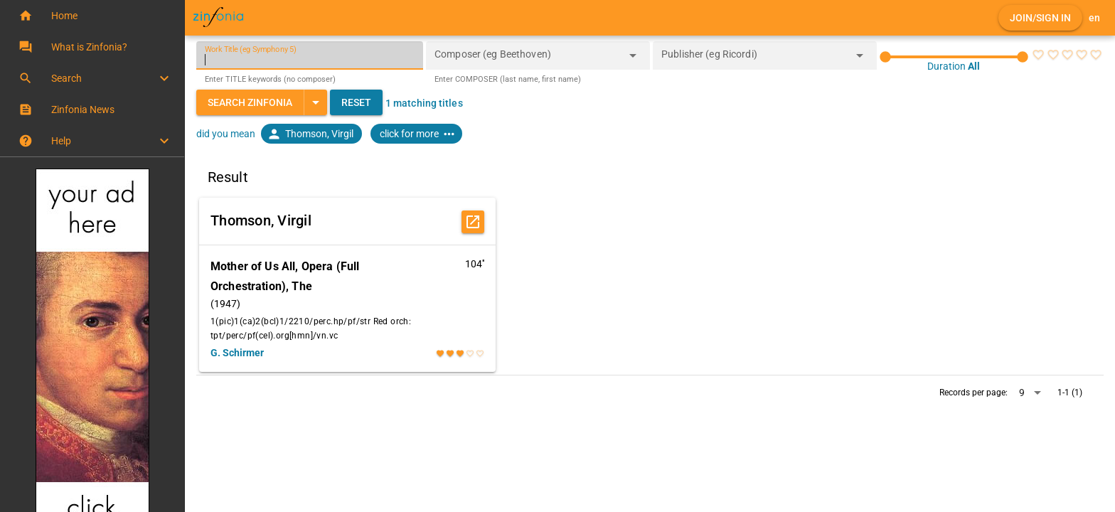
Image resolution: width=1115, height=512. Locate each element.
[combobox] (527, 59)
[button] (92, 15)
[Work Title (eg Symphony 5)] (310, 55)
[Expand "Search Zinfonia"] (315, 102)
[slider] (954, 57)
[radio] (1038, 54)
